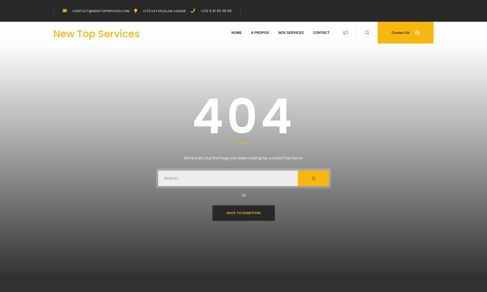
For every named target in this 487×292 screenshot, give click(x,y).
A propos (260, 32)
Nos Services (291, 32)
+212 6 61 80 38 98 (216, 11)
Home (236, 32)
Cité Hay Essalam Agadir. (164, 11)
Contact (321, 32)
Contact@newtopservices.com (100, 11)
